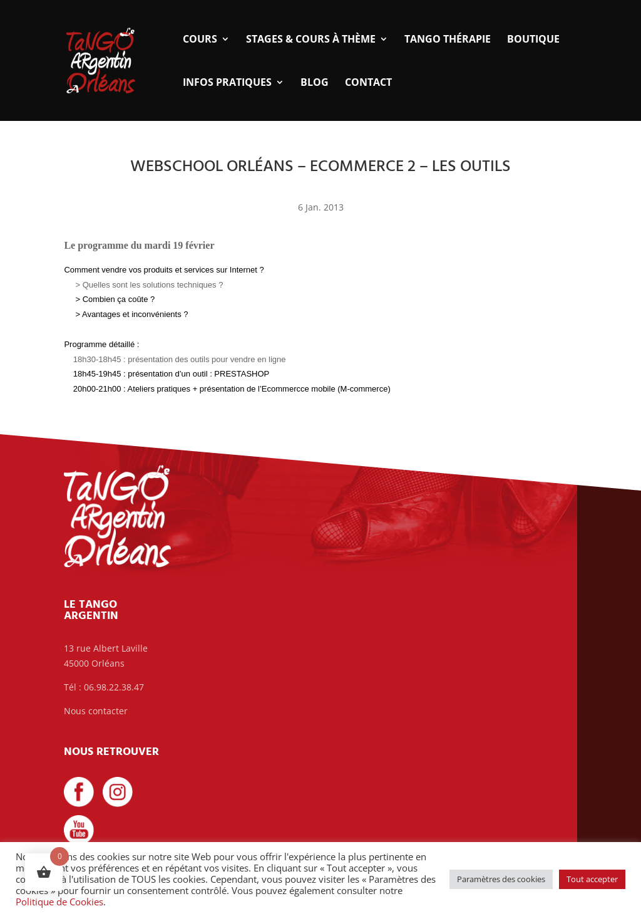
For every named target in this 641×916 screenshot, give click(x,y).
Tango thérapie (447, 40)
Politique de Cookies (59, 901)
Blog (314, 83)
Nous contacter (96, 711)
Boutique (533, 40)
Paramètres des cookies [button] (501, 879)
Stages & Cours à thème (311, 40)
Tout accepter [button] (592, 879)
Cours (200, 40)
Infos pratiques (227, 83)
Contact (368, 83)
